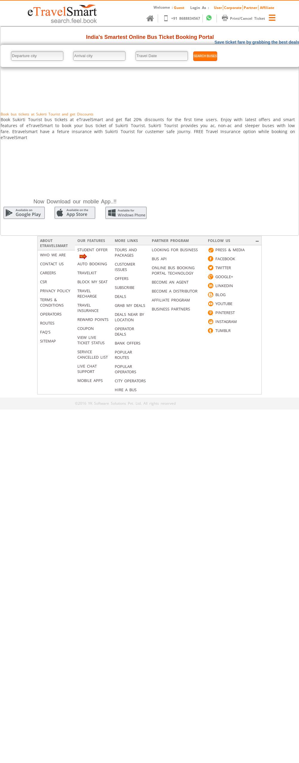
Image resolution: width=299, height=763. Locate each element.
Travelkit (86, 272)
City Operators (130, 380)
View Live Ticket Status (91, 340)
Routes (47, 323)
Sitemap (48, 341)
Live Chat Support (87, 368)
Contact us (52, 263)
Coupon (85, 328)
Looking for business (175, 249)
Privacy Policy (55, 290)
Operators (51, 314)
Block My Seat (92, 281)
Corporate (233, 7)
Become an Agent (170, 282)
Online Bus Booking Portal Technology (173, 270)
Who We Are (53, 255)
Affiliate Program (171, 300)
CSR (43, 281)
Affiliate (267, 7)
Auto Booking (92, 263)
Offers (121, 278)
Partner (250, 7)
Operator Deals (124, 331)
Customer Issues (125, 266)
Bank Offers (127, 343)
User (218, 7)
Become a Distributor (174, 291)
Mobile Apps (90, 380)
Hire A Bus (126, 389)
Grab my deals (130, 305)
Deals (120, 296)
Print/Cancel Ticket (246, 18)
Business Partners (171, 309)
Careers (48, 272)
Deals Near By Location (129, 317)
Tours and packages (126, 252)
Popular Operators (125, 369)
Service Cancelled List (92, 354)
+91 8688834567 (184, 18)
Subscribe (124, 287)
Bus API (159, 258)
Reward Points (92, 319)
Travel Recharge (87, 293)
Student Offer (92, 249)
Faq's (45, 332)
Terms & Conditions (52, 302)
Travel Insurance (88, 307)
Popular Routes (123, 354)
